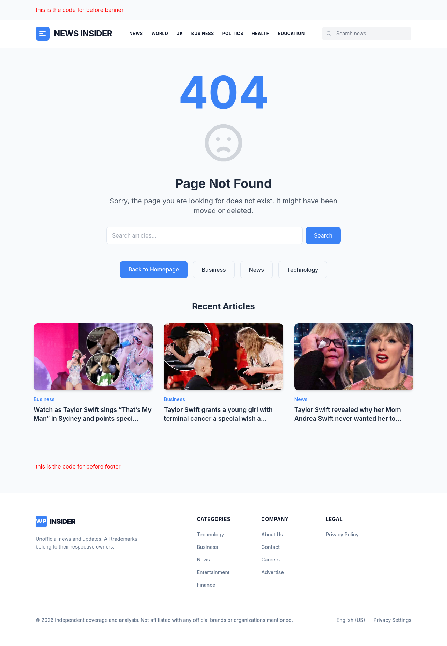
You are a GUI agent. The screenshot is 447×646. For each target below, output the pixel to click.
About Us (272, 534)
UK (179, 33)
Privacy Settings (392, 620)
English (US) (351, 620)
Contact (270, 547)
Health (261, 33)
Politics (232, 33)
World (159, 33)
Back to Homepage (154, 269)
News (136, 33)
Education (291, 33)
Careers (270, 559)
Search (323, 235)
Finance (206, 585)
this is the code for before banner (80, 9)
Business (202, 33)
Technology (302, 269)
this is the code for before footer (78, 466)
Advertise (272, 572)
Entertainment (213, 572)
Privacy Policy (342, 534)
